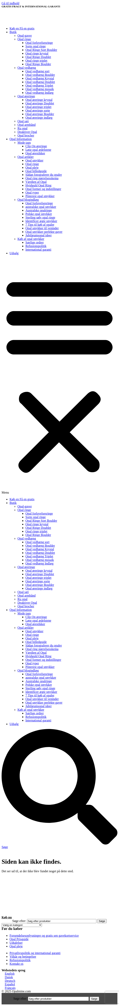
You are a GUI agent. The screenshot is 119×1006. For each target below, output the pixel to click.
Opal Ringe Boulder (38, 64)
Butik (13, 32)
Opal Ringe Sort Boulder (41, 50)
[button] (59, 376)
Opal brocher (25, 135)
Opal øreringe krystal (38, 99)
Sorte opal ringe (35, 46)
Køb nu (7, 917)
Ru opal (22, 128)
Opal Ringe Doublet (38, 57)
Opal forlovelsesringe (39, 42)
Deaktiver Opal (27, 132)
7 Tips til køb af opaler (39, 224)
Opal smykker (34, 160)
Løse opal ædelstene (38, 149)
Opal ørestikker (35, 153)
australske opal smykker (40, 206)
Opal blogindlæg (28, 199)
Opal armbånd (26, 124)
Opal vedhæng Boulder (40, 74)
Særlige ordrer (34, 242)
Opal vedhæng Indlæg (39, 92)
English (10, 973)
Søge (102, 921)
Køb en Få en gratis (22, 28)
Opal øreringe (26, 96)
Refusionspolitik (35, 246)
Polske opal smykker (38, 214)
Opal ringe (24, 39)
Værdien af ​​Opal (36, 181)
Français (10, 988)
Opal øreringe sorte (37, 110)
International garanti (38, 249)
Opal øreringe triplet (38, 107)
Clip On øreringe (36, 146)
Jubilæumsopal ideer (38, 235)
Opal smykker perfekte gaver (43, 231)
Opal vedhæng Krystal (39, 78)
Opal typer (32, 192)
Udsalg (14, 253)
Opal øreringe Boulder (39, 114)
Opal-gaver (24, 35)
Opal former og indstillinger (43, 189)
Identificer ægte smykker (41, 221)
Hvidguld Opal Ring (38, 185)
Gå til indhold (10, 3)
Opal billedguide (36, 171)
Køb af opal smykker (30, 239)
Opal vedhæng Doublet (40, 82)
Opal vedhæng (26, 67)
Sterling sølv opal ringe (40, 217)
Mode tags (24, 142)
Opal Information (21, 139)
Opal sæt (23, 121)
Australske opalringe (38, 210)
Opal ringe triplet (36, 60)
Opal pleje (32, 167)
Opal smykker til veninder (42, 228)
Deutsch (10, 980)
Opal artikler (25, 157)
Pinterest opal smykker (40, 196)
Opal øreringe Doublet (39, 103)
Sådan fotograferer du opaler (43, 174)
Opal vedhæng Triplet (39, 85)
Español (10, 984)
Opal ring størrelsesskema (41, 178)
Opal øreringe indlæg (38, 117)
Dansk (9, 977)
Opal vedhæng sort (37, 71)
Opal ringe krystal (36, 53)
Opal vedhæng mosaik (39, 89)
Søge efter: (19, 921)
